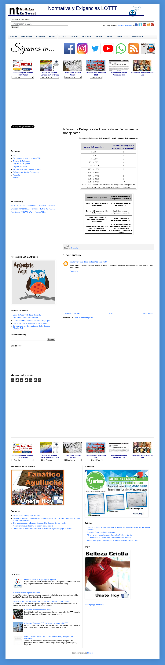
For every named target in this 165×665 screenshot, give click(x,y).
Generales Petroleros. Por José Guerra (101, 532)
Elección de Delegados (21, 161)
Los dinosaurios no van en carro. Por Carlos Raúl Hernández (109, 538)
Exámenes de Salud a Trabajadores (26, 172)
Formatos (21, 209)
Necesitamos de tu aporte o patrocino (26, 515)
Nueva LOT (27, 211)
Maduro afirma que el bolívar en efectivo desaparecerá (33, 526)
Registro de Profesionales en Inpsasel (27, 169)
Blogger (90, 653)
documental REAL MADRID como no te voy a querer (32, 321)
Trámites (99, 36)
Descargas (51, 206)
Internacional (26, 36)
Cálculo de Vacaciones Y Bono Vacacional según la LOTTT (46, 623)
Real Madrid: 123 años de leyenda (25, 318)
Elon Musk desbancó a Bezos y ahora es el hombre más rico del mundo (39, 523)
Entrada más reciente (72, 314)
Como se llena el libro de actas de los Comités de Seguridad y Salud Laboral (41, 601)
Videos (43, 212)
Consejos (42, 206)
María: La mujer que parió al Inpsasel (26, 593)
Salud (109, 36)
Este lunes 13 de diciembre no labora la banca (30, 323)
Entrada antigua (147, 314)
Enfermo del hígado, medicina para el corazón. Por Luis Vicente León (112, 541)
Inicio (111, 314)
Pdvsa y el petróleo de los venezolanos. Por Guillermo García (109, 535)
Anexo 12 (16, 178)
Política (52, 36)
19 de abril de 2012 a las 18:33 (95, 262)
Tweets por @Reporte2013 (95, 605)
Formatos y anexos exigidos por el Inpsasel (40, 579)
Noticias (13, 36)
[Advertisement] (82, 56)
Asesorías (16, 175)
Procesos (38, 212)
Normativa (74, 248)
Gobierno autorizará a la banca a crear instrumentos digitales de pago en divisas (42, 529)
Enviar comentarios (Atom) (83, 318)
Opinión (63, 36)
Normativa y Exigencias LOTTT (82, 8)
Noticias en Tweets (125, 25)
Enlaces (14, 209)
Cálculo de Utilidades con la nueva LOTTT (39, 610)
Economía (40, 36)
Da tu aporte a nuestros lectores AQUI (27, 158)
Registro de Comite (20, 167)
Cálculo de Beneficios (18, 206)
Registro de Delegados (21, 164)
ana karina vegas (76, 262)
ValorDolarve (137, 36)
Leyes (28, 209)
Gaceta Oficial (122, 36)
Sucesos (74, 36)
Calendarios (32, 206)
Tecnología (86, 36)
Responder (74, 271)
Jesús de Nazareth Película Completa (27, 315)
